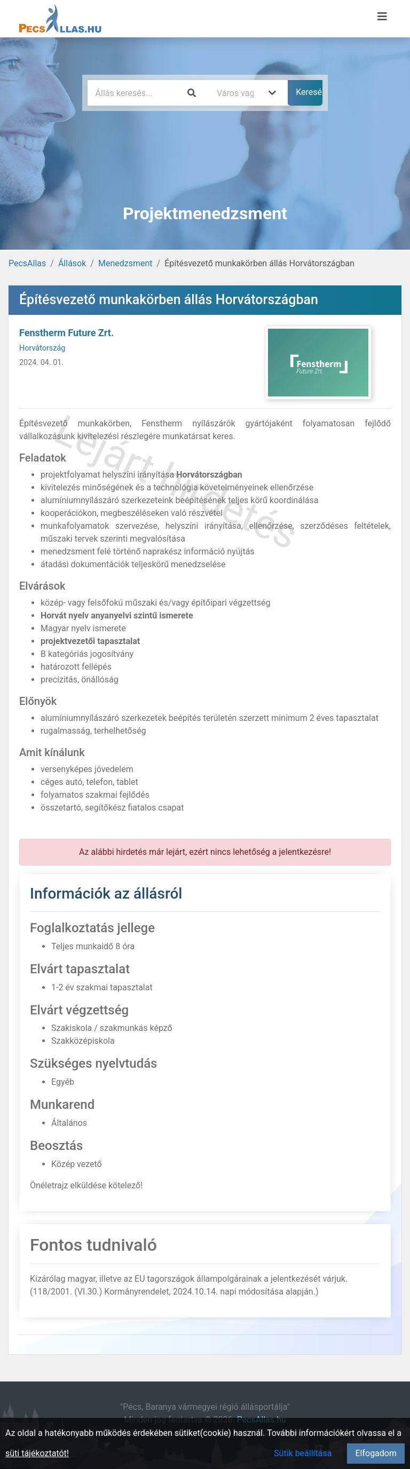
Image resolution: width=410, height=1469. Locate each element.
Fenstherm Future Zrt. (66, 332)
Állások (72, 263)
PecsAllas (27, 263)
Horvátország (42, 348)
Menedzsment (125, 263)
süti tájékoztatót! (37, 1453)
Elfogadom (376, 1453)
